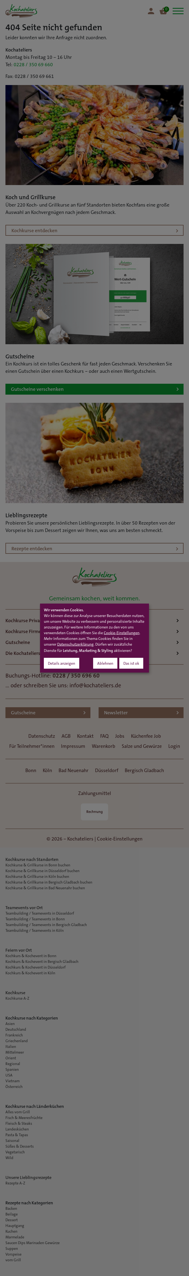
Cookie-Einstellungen (121, 633)
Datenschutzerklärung (75, 644)
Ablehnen (105, 664)
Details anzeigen (61, 664)
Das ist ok (131, 664)
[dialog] (94, 638)
